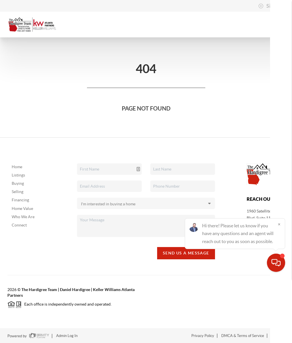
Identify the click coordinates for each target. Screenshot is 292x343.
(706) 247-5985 (260, 233)
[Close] (279, 288)
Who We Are (23, 216)
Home (17, 167)
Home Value (22, 208)
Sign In (269, 6)
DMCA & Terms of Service (242, 336)
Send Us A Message (186, 253)
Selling (17, 191)
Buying (18, 183)
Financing (20, 200)
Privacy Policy (202, 336)
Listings (18, 175)
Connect (19, 225)
